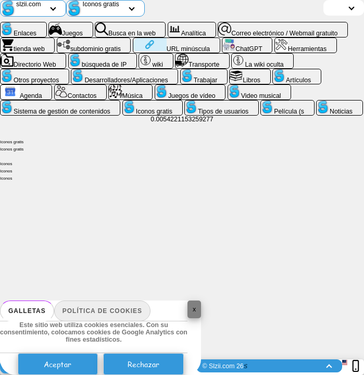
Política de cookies (102, 311)
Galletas (27, 311)
